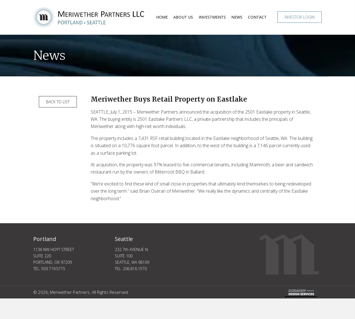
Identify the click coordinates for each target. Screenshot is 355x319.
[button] (299, 17)
